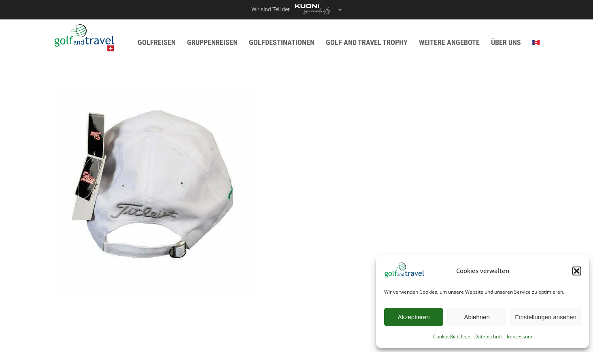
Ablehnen (476, 317)
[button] (577, 271)
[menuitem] (536, 42)
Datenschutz (488, 336)
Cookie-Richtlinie (451, 336)
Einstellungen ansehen (545, 317)
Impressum (519, 336)
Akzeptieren (413, 317)
